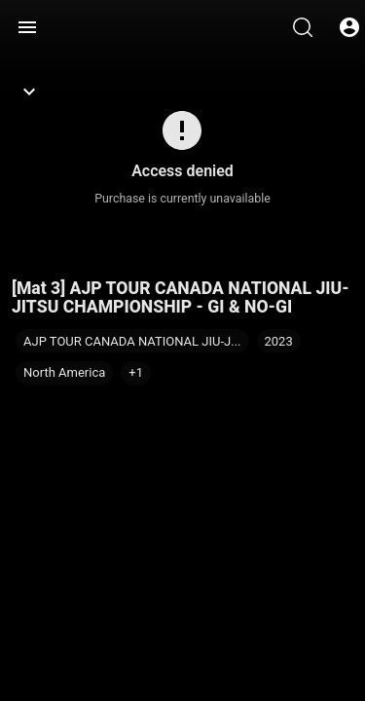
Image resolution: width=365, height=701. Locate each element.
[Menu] (27, 27)
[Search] (302, 27)
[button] (136, 373)
